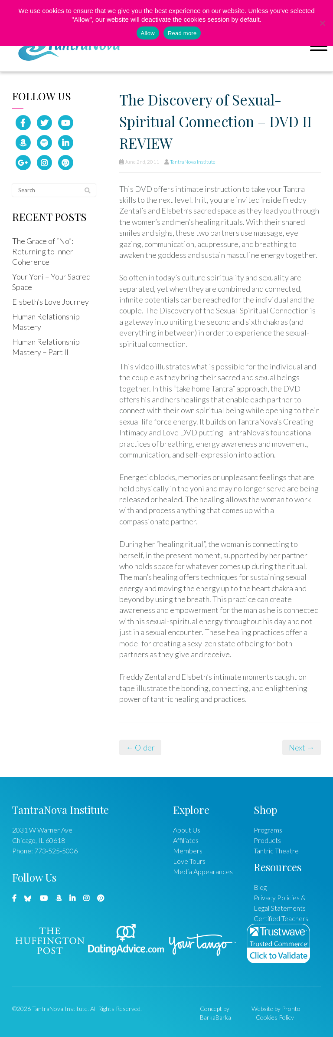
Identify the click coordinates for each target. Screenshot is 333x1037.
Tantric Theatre (276, 850)
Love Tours (189, 861)
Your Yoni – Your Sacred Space (51, 282)
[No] (322, 23)
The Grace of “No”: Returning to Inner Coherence (42, 251)
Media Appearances (203, 871)
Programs (268, 830)
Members (187, 850)
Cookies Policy (275, 1017)
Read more (182, 33)
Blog (260, 887)
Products (267, 840)
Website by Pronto (275, 1008)
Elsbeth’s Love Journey (50, 301)
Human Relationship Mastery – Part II (46, 347)
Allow (148, 33)
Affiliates (186, 840)
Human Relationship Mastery (46, 322)
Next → (301, 747)
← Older (140, 747)
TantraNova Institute (192, 161)
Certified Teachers (281, 918)
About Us (186, 830)
